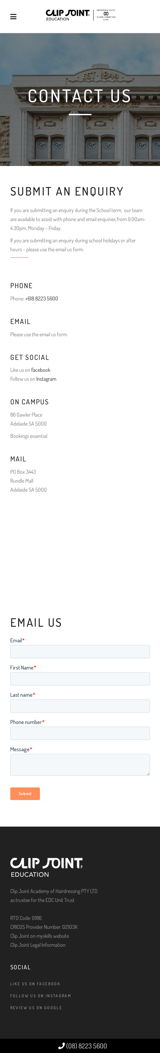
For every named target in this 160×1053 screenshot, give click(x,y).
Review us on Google (36, 1007)
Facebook (40, 369)
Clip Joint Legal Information (38, 944)
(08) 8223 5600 (82, 1045)
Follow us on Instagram (41, 995)
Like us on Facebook (35, 983)
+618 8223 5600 (41, 298)
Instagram (46, 378)
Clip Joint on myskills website (39, 935)
